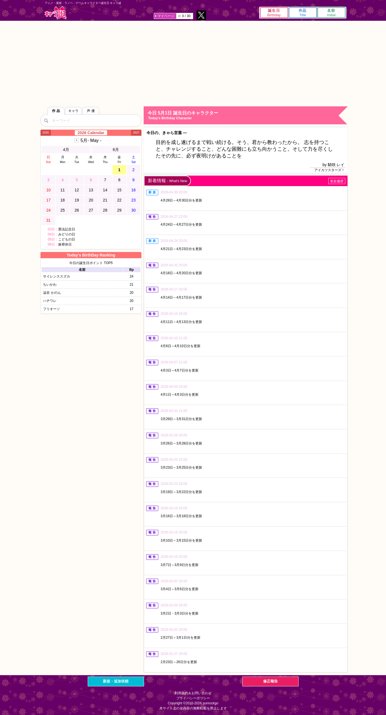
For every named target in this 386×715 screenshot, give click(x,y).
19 (77, 200)
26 (77, 210)
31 (48, 220)
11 (62, 190)
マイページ (165, 16)
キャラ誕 (56, 12)
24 (48, 210)
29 (119, 210)
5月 (90, 140)
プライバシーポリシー (193, 698)
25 (62, 210)
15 (119, 190)
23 (133, 200)
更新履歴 (337, 181)
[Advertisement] (193, 63)
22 (119, 200)
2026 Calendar (91, 132)
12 (77, 190)
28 (105, 210)
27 (91, 210)
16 (133, 190)
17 (48, 200)
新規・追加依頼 (115, 681)
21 (105, 200)
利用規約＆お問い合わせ (193, 693)
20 (91, 200)
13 (91, 190)
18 (62, 200)
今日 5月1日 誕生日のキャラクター (247, 115)
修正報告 (270, 681)
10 (48, 190)
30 (133, 210)
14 (105, 190)
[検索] (46, 120)
